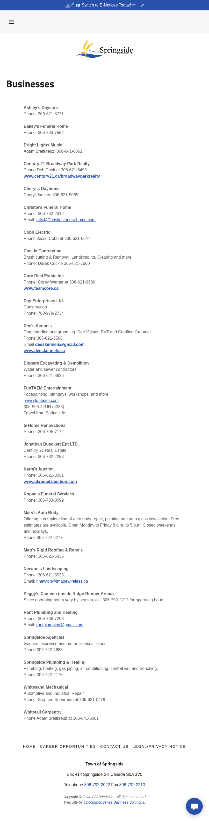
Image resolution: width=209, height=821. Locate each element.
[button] (11, 22)
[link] (104, 49)
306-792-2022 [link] (97, 785)
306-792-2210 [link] (132, 785)
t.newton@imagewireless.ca (62, 581)
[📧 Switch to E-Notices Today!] (104, 5)
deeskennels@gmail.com (60, 344)
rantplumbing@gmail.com (59, 625)
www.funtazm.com (42, 400)
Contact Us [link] (114, 746)
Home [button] (29, 746)
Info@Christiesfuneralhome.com (66, 220)
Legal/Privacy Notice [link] (159, 746)
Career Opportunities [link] (68, 746)
